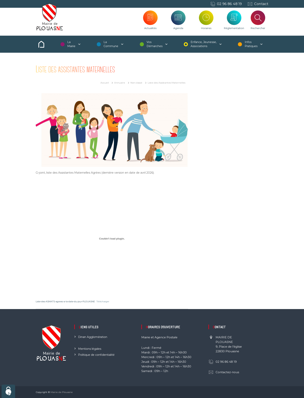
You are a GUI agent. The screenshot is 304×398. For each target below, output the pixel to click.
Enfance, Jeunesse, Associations (204, 44)
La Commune (111, 44)
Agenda (178, 28)
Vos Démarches (154, 44)
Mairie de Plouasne (62, 392)
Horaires (206, 28)
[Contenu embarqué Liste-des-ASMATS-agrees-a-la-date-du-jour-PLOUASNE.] (112, 239)
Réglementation (234, 28)
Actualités (150, 28)
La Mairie (71, 44)
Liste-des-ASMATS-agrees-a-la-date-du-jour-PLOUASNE (65, 301)
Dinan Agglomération (92, 337)
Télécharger (102, 301)
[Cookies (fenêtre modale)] (8, 391)
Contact (261, 4)
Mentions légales (89, 349)
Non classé (136, 82)
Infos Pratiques (251, 44)
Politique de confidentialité (96, 355)
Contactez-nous (227, 372)
